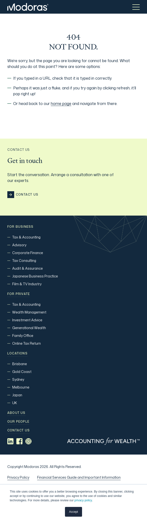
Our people (18, 421)
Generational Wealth (29, 327)
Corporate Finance (27, 252)
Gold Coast (22, 371)
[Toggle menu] (136, 6)
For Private (18, 294)
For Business (20, 226)
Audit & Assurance (27, 268)
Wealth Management (29, 312)
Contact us (18, 430)
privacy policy (83, 500)
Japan (17, 395)
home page (61, 103)
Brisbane (19, 363)
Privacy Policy (18, 477)
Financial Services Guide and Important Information (79, 477)
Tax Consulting (24, 260)
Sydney (18, 379)
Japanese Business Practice (35, 276)
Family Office (22, 335)
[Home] (27, 7)
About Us (16, 412)
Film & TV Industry (27, 284)
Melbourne (20, 387)
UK (14, 402)
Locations (17, 353)
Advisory (19, 245)
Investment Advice (27, 320)
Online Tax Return (26, 343)
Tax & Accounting (26, 237)
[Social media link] (10, 441)
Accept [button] (73, 511)
